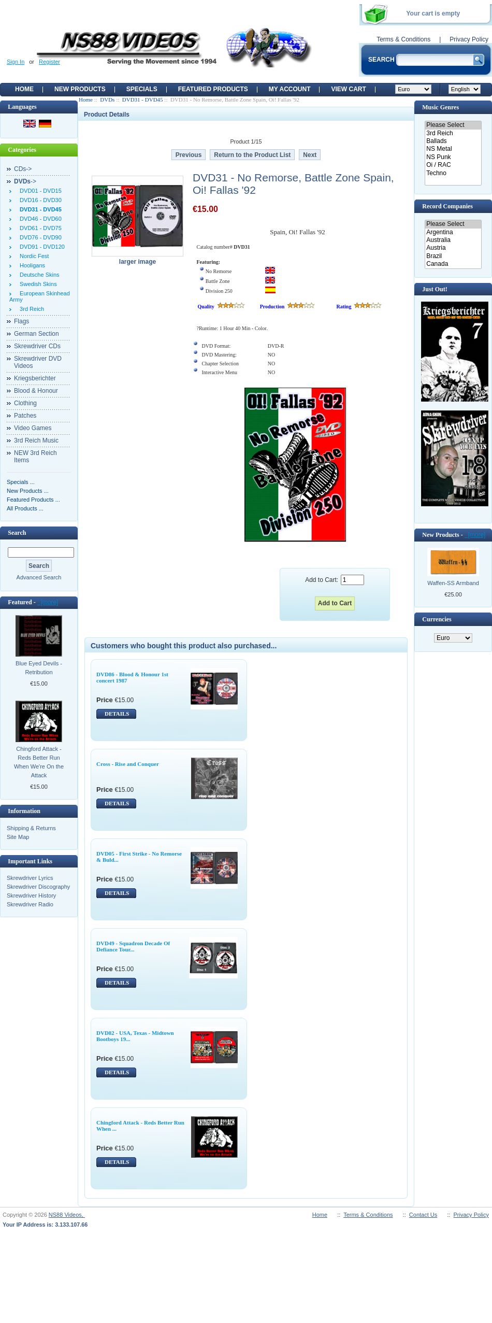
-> (25, 181)
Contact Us (423, 1215)
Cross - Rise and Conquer (127, 764)
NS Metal (453, 149)
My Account (290, 89)
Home (24, 89)
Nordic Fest (33, 256)
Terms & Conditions (403, 39)
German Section (36, 333)
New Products (80, 89)
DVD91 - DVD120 (41, 247)
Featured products (213, 89)
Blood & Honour (36, 390)
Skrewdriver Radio (30, 904)
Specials (141, 89)
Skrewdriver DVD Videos (38, 362)
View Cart (348, 89)
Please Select (453, 125)
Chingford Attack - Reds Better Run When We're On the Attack (39, 762)
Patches (25, 415)
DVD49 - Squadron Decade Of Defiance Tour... (133, 946)
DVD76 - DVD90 (39, 237)
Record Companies (447, 206)
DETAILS (117, 713)
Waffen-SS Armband (453, 583)
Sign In (15, 62)
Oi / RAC (453, 165)
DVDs (107, 99)
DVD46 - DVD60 (39, 219)
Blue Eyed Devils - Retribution (39, 667)
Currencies (436, 619)
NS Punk (453, 157)
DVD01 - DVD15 (39, 191)
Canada (453, 264)
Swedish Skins (37, 284)
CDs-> (23, 169)
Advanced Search (39, 577)
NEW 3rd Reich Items (35, 456)
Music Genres (440, 107)
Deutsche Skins (38, 275)
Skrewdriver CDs (37, 346)
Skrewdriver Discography (38, 887)
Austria (453, 248)
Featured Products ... (33, 499)
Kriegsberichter (35, 378)
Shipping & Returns (31, 828)
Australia (453, 240)
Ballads (453, 141)
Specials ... (21, 482)
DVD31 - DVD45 (142, 99)
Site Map (18, 837)
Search (17, 532)
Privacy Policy (469, 39)
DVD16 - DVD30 (39, 200)
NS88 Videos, (67, 1215)
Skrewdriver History (31, 895)
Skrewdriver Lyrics (30, 878)
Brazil (453, 256)
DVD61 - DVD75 (39, 228)
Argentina (453, 232)
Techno (453, 173)
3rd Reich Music (36, 440)
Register (49, 62)
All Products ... (25, 508)
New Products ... (28, 491)
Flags (21, 321)
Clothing (25, 403)
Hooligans (31, 265)
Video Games (33, 428)
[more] (48, 602)
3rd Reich (30, 309)
